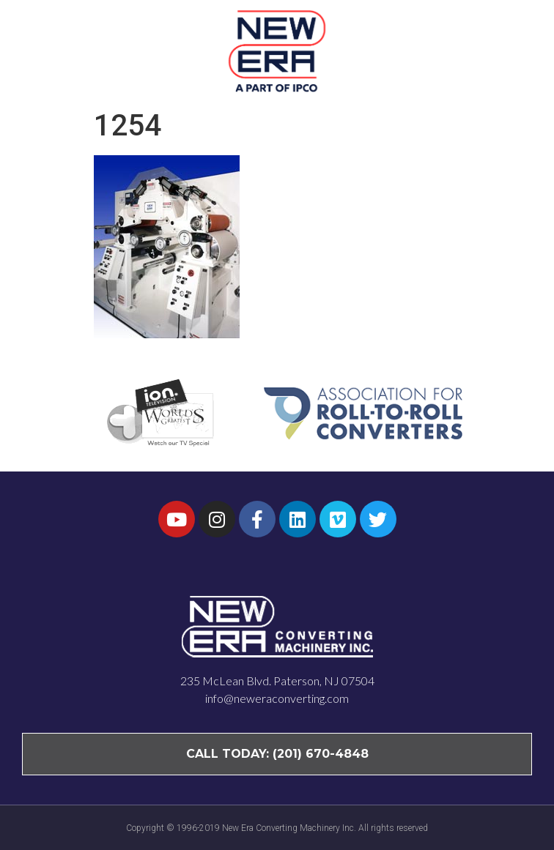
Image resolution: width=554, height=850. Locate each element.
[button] (515, 50)
